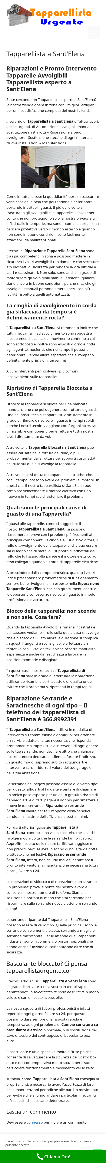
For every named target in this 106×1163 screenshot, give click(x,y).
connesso (35, 1122)
